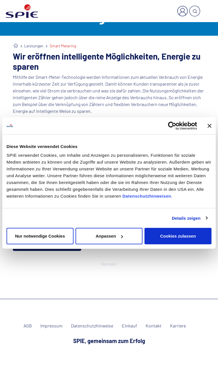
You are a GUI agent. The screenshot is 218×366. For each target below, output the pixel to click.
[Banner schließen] (209, 126)
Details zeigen (186, 217)
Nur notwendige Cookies (40, 236)
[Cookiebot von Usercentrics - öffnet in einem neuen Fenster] (172, 125)
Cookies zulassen (178, 236)
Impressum (51, 325)
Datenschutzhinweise (92, 325)
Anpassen (109, 236)
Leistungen (33, 45)
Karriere (178, 325)
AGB (28, 325)
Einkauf (129, 325)
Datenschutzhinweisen (146, 196)
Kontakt (154, 325)
